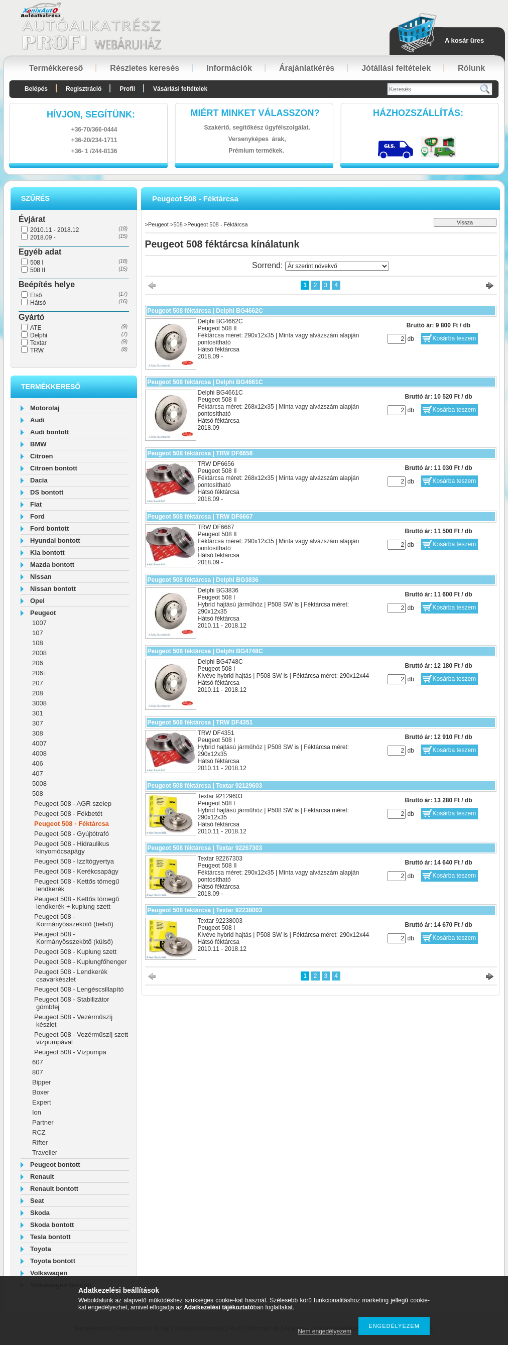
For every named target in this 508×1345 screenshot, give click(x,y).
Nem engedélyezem (324, 1331)
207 (37, 683)
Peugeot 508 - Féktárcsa (71, 823)
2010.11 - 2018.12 (54, 229)
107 (37, 633)
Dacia (39, 480)
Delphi (38, 335)
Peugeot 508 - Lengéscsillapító (79, 989)
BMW (38, 444)
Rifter (40, 1142)
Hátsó (38, 302)
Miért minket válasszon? (255, 113)
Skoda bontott (52, 1225)
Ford (37, 516)
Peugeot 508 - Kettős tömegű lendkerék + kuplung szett (76, 902)
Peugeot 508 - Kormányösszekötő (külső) (73, 937)
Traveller (44, 1152)
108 (37, 643)
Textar (38, 342)
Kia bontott (47, 552)
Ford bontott (49, 528)
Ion (36, 1112)
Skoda (40, 1212)
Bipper (41, 1082)
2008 (39, 653)
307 (37, 723)
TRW (37, 350)
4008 (39, 753)
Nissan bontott (53, 588)
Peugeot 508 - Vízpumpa (70, 1052)
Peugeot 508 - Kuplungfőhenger (80, 961)
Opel (37, 600)
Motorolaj (45, 408)
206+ (39, 673)
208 (37, 693)
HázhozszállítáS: (418, 113)
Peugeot (43, 613)
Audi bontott (49, 432)
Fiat (36, 504)
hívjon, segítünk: (91, 114)
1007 (39, 623)
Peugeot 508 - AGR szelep (72, 803)
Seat (37, 1200)
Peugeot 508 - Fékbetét (68, 813)
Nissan (41, 576)
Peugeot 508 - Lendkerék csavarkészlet (70, 975)
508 (37, 793)
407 (37, 773)
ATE (35, 327)
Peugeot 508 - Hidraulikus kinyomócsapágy (71, 847)
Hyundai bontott (55, 540)
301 (37, 713)
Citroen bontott (53, 468)
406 (37, 763)
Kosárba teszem (454, 338)
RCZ (39, 1132)
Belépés (36, 88)
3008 (39, 703)
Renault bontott (54, 1188)
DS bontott (46, 492)
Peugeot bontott (55, 1164)
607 (37, 1062)
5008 (39, 783)
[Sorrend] (337, 266)
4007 (39, 743)
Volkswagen (48, 1273)
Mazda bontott (52, 564)
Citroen (41, 456)
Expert (41, 1102)
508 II (37, 270)
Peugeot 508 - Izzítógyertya (74, 861)
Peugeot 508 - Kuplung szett (75, 951)
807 (37, 1072)
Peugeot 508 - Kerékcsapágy (76, 871)
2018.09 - (43, 237)
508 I (37, 262)
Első (36, 295)
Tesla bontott (50, 1237)
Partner (43, 1122)
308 (37, 733)
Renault (42, 1176)
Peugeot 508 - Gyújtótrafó (71, 833)
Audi (37, 420)
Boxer (40, 1092)
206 (37, 663)
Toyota (40, 1249)
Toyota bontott (52, 1261)
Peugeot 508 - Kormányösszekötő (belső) (73, 920)
